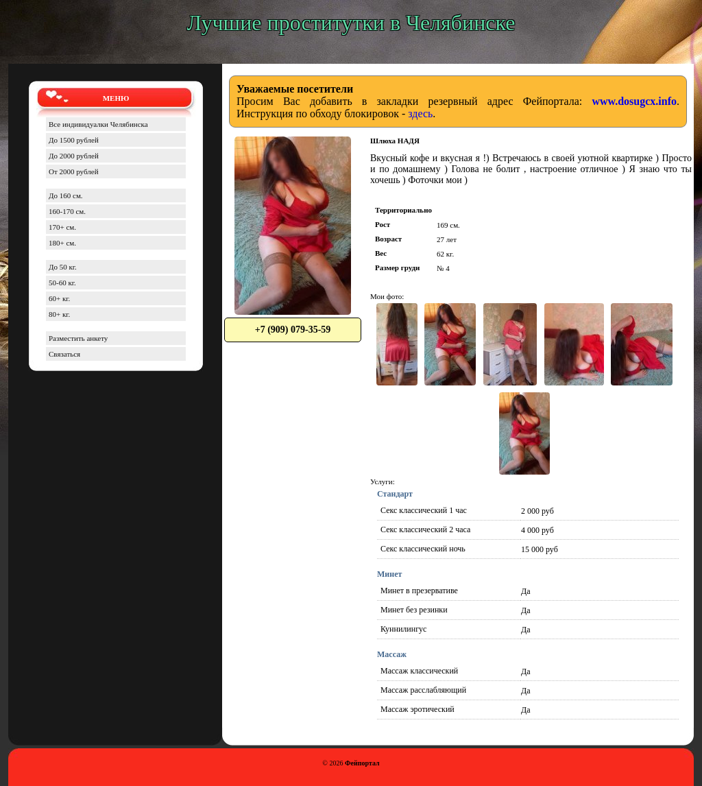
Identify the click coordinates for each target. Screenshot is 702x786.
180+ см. (62, 243)
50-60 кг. (62, 282)
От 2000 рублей (74, 171)
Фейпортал (362, 763)
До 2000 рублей (74, 156)
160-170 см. (67, 211)
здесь (420, 113)
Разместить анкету (78, 338)
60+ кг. (59, 298)
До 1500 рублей (74, 140)
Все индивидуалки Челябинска (98, 124)
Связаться (64, 354)
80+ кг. (59, 314)
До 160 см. (66, 195)
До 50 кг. (63, 267)
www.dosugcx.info (634, 101)
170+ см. (62, 227)
